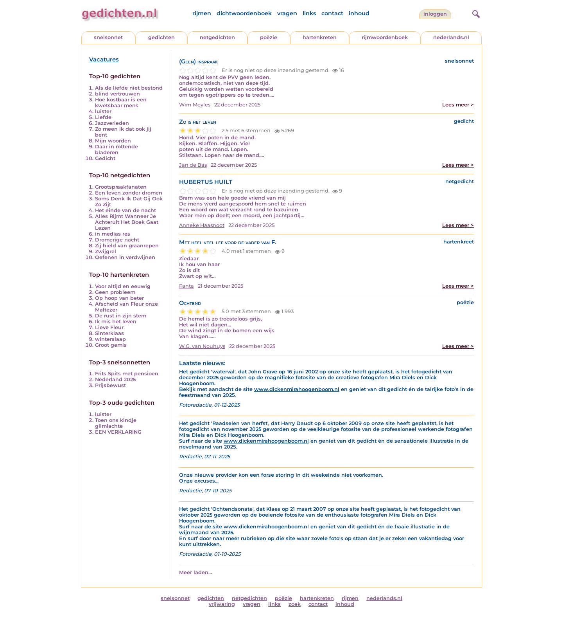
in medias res (112, 234)
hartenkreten (320, 37)
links (309, 13)
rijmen (201, 13)
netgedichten (217, 37)
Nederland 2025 (115, 379)
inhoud (359, 13)
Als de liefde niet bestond (129, 88)
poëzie (268, 37)
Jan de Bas (193, 165)
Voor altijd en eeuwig (123, 286)
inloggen (435, 14)
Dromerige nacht (117, 240)
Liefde (103, 117)
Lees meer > (458, 105)
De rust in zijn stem (120, 316)
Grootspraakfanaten (121, 187)
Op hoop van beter (119, 298)
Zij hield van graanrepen (127, 246)
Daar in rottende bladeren (116, 149)
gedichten (161, 37)
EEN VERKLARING (118, 432)
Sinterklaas (109, 333)
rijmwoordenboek (385, 37)
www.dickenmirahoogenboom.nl (296, 389)
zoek (295, 604)
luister (103, 111)
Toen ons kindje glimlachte (115, 423)
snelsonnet (108, 37)
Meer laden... (195, 572)
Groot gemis (111, 345)
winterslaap (110, 339)
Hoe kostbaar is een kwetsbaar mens (121, 102)
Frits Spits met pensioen (126, 374)
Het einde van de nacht (125, 210)
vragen (287, 13)
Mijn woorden (113, 141)
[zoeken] (475, 13)
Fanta (186, 286)
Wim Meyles (194, 105)
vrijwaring (222, 604)
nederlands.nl (451, 37)
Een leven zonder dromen (128, 193)
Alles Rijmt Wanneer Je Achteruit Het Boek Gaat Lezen (126, 222)
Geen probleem (115, 292)
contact (332, 13)
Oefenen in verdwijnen (125, 257)
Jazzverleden (112, 123)
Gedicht (105, 158)
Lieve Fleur (109, 327)
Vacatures (104, 59)
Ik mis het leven (115, 321)
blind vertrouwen (117, 94)
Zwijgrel (105, 251)
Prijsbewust (110, 385)
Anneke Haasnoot (201, 225)
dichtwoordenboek (244, 13)
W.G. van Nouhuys (202, 346)
